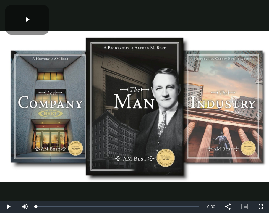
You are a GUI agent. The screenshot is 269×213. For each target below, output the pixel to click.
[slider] (117, 206)
